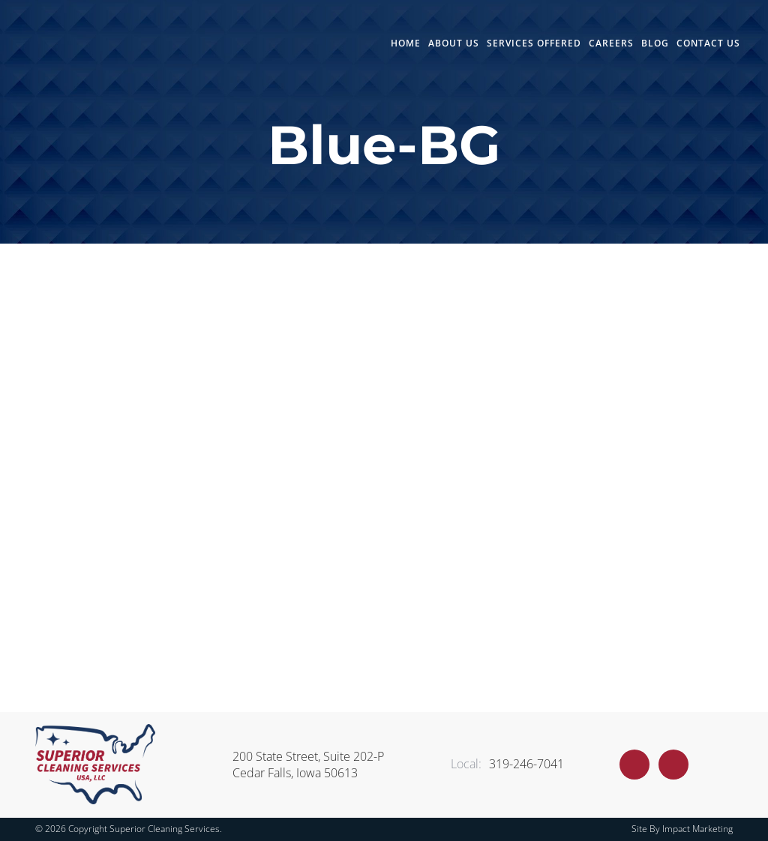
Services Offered (534, 43)
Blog (655, 43)
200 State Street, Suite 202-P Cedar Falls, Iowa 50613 (308, 764)
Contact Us (708, 43)
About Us (453, 43)
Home (406, 43)
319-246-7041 (507, 764)
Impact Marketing (697, 829)
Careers (611, 43)
